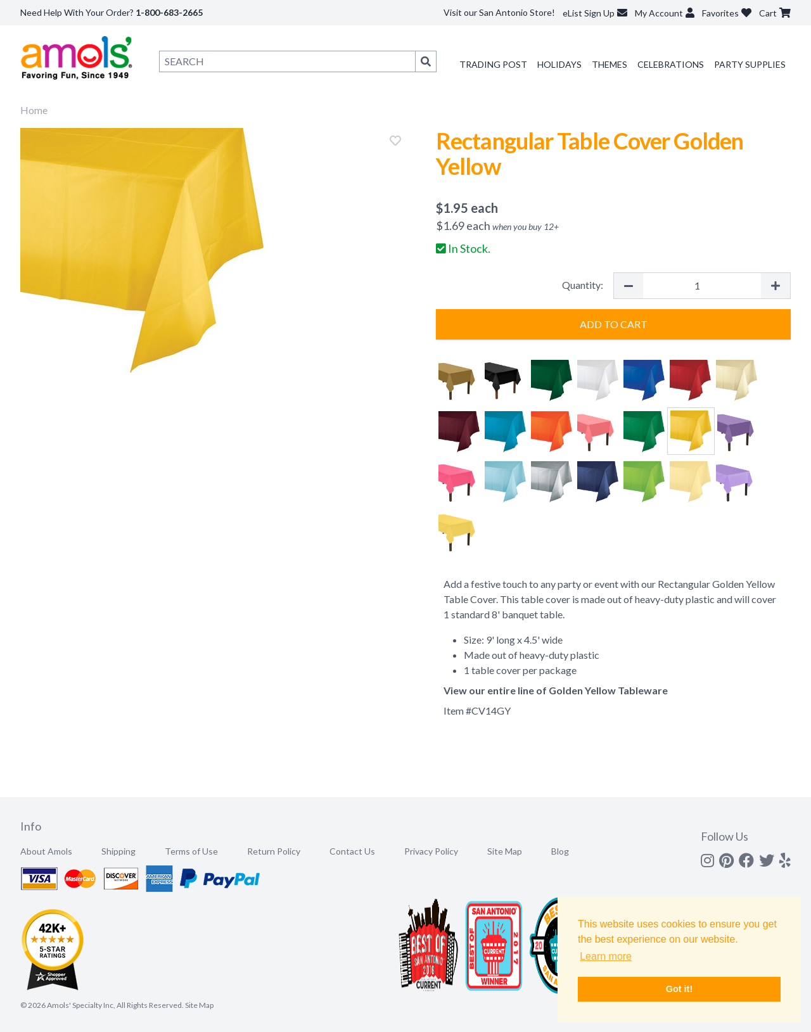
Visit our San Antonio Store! (499, 12)
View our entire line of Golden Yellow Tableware (556, 690)
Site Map (504, 851)
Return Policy (273, 851)
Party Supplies (750, 64)
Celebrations (670, 64)
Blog (560, 851)
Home (34, 110)
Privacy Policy (431, 851)
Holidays (559, 64)
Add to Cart (614, 324)
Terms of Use (191, 851)
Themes (609, 64)
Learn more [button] (606, 956)
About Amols (46, 851)
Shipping (118, 851)
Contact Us (352, 851)
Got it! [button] (679, 989)
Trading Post (493, 64)
